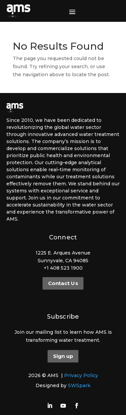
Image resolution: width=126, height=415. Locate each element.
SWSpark (79, 385)
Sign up (63, 356)
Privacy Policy (81, 375)
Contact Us (63, 283)
